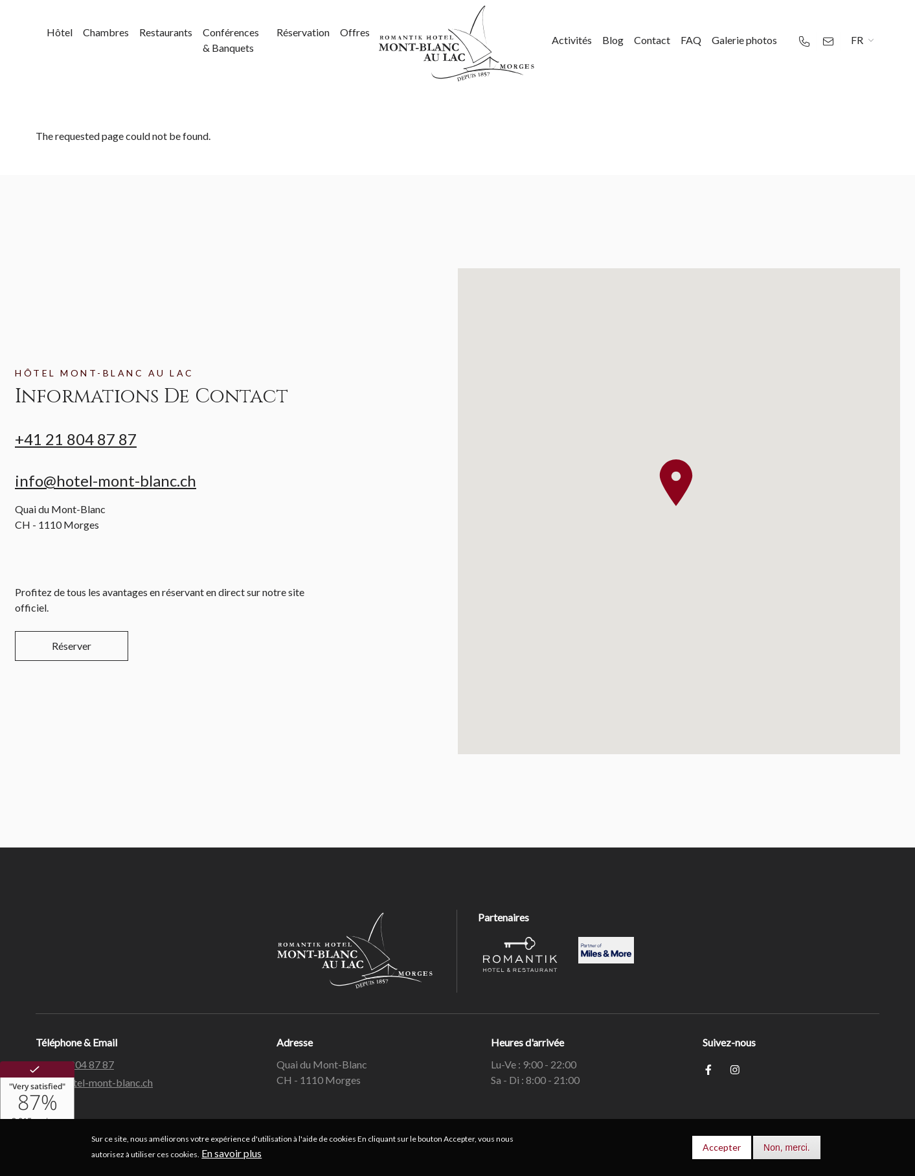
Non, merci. (786, 1147)
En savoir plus (231, 1153)
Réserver (71, 646)
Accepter (722, 1147)
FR (857, 40)
